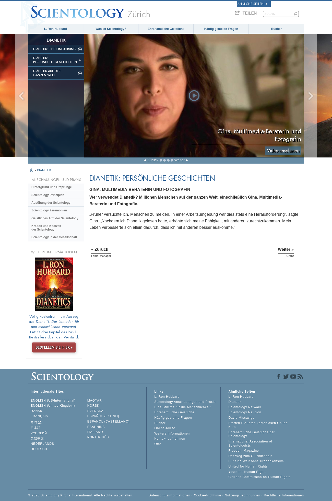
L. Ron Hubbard (55, 29)
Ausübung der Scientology (50, 202)
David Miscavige (241, 417)
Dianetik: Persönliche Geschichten (55, 60)
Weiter (179, 160)
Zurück (152, 160)
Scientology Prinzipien (47, 195)
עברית (37, 422)
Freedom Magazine (243, 450)
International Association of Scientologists (250, 443)
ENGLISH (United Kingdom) (53, 405)
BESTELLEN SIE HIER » (54, 347)
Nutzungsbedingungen (242, 495)
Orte (157, 444)
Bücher (276, 29)
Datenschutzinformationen (169, 495)
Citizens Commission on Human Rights (259, 477)
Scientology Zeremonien (49, 210)
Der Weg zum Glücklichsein (250, 456)
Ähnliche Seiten (252, 4)
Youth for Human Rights (247, 472)
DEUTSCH (39, 449)
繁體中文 (37, 438)
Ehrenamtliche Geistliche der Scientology (251, 434)
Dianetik (234, 402)
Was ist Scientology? (111, 29)
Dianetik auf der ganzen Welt (47, 73)
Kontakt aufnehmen (169, 438)
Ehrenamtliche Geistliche (166, 29)
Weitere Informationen (172, 433)
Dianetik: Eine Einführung (54, 49)
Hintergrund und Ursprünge (51, 187)
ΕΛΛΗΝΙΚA (96, 427)
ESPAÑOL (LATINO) (103, 416)
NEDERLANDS (42, 444)
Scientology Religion (244, 412)
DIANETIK (44, 170)
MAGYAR (94, 400)
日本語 (36, 428)
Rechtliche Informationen (284, 495)
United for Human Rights (248, 466)
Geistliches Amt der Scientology (54, 218)
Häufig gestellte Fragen (221, 29)
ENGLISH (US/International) (53, 400)
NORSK (93, 405)
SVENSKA (95, 411)
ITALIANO (95, 432)
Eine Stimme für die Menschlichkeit (182, 407)
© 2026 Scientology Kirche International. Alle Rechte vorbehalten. (81, 495)
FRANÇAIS (39, 416)
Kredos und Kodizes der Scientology (46, 227)
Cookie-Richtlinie (207, 495)
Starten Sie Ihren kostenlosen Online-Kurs (258, 425)
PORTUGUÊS (98, 437)
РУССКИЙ (39, 433)
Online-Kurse (164, 428)
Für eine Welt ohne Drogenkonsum (256, 461)
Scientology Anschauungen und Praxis (185, 402)
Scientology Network (244, 407)
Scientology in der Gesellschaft (54, 237)
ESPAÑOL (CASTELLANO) (108, 421)
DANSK (36, 411)
